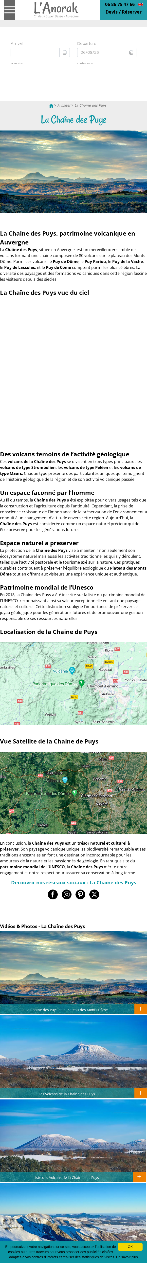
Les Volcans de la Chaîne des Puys (67, 1094)
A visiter (64, 105)
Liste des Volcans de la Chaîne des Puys (66, 1177)
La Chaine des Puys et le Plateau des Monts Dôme (67, 1009)
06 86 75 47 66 (120, 4)
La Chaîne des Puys (90, 105)
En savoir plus (127, 1257)
